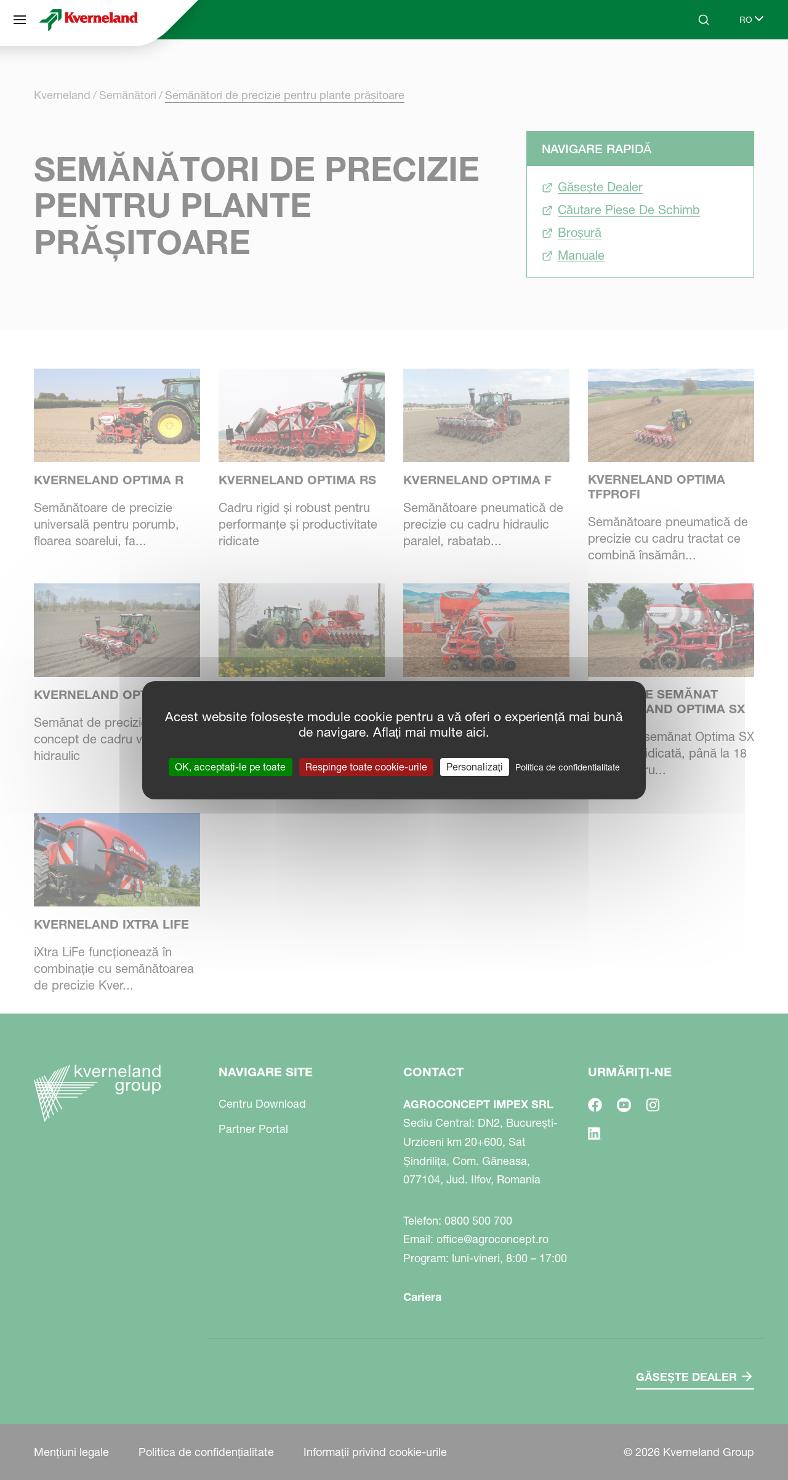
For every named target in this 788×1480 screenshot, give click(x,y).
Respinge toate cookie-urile (366, 766)
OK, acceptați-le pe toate (230, 766)
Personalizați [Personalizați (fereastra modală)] (474, 766)
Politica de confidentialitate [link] (567, 766)
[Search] (704, 20)
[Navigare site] (19, 19)
